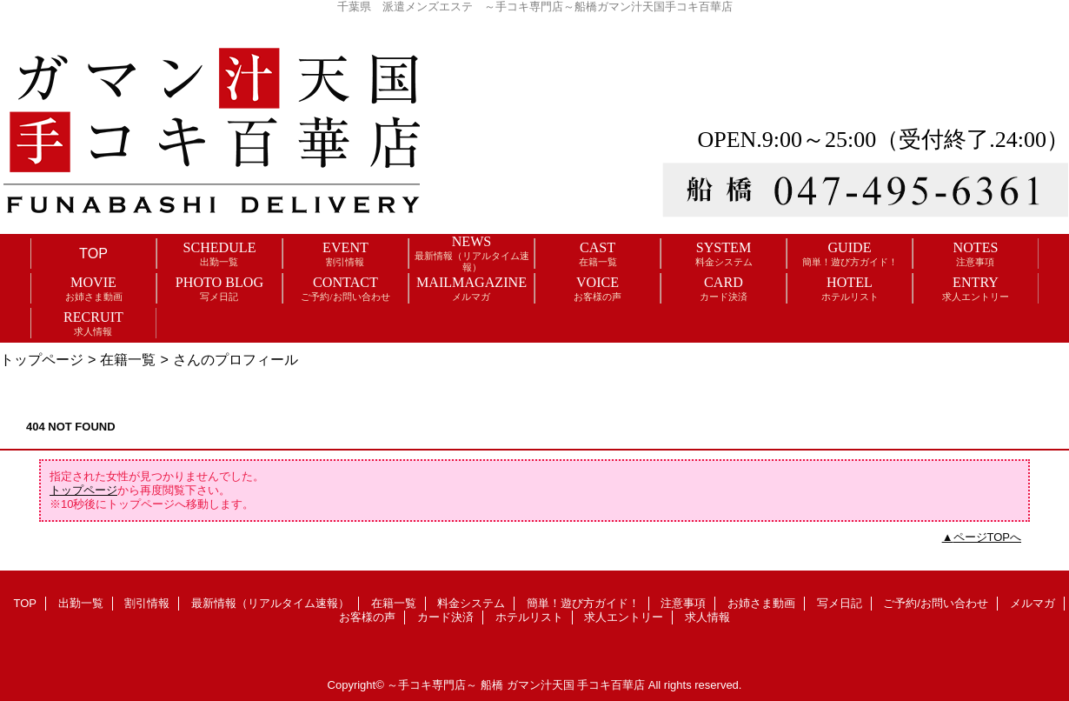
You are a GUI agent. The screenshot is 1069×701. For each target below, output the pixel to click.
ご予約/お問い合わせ (935, 603)
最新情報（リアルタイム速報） (270, 603)
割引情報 (146, 603)
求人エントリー (623, 617)
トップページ (41, 359)
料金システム (471, 603)
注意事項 (683, 603)
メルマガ (1032, 603)
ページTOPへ (987, 537)
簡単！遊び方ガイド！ (583, 603)
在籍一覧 (128, 359)
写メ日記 (839, 603)
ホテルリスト (529, 617)
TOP (93, 253)
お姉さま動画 (761, 603)
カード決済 (445, 617)
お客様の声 (367, 617)
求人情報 (707, 617)
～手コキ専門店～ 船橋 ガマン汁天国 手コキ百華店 (516, 684)
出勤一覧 (80, 603)
